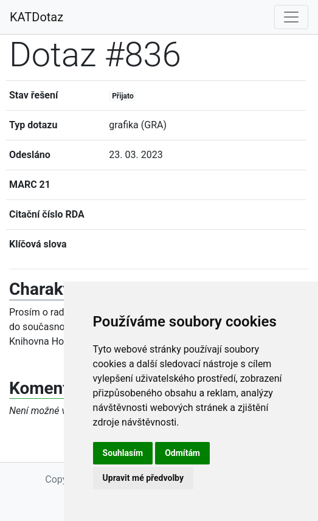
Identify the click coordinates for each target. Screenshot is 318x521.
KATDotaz (36, 17)
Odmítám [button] (182, 453)
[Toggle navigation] (291, 17)
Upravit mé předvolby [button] (143, 478)
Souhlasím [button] (123, 453)
